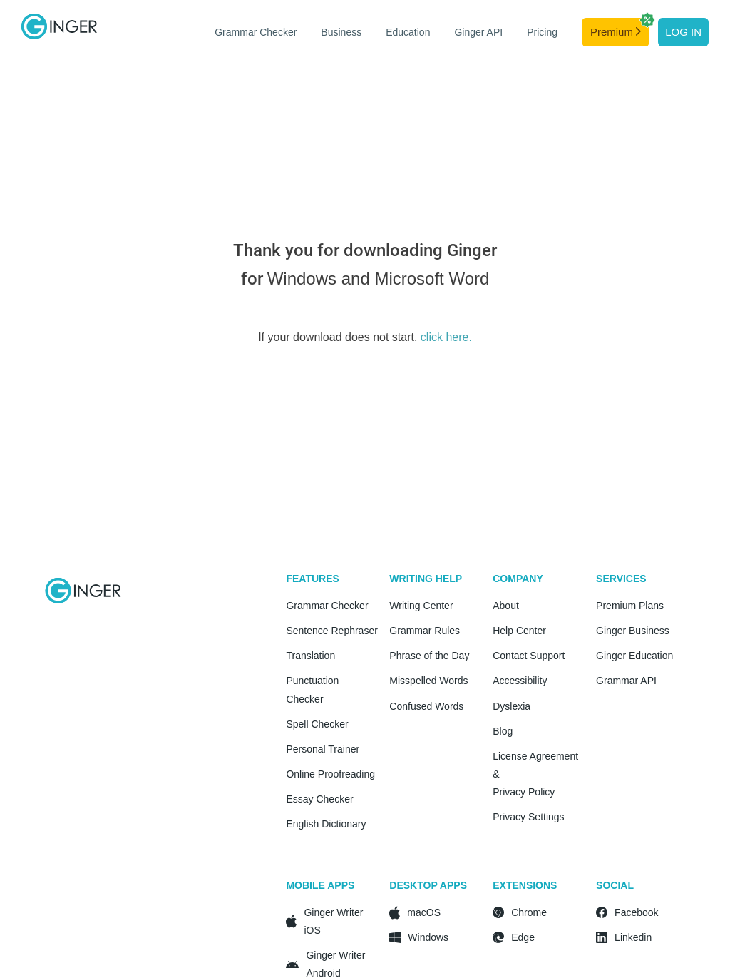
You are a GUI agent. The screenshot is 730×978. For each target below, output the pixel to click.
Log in (683, 32)
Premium (619, 28)
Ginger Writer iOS (333, 921)
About (506, 605)
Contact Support (529, 655)
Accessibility (520, 680)
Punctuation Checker (312, 689)
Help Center (519, 630)
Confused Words (426, 706)
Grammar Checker (256, 32)
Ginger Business (632, 630)
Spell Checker (317, 724)
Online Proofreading (330, 774)
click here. (446, 337)
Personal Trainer (322, 749)
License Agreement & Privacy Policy (535, 774)
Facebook (636, 912)
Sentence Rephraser (331, 630)
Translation (310, 655)
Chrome (529, 912)
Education (408, 32)
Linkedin (633, 937)
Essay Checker (319, 799)
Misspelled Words (428, 680)
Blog (503, 731)
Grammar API (626, 680)
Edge (523, 937)
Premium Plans (630, 605)
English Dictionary (326, 824)
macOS (424, 912)
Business (341, 32)
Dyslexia (511, 706)
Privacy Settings (528, 816)
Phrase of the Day (429, 655)
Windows (428, 937)
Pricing (542, 32)
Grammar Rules (424, 630)
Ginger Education (634, 655)
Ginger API (478, 32)
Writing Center (421, 605)
